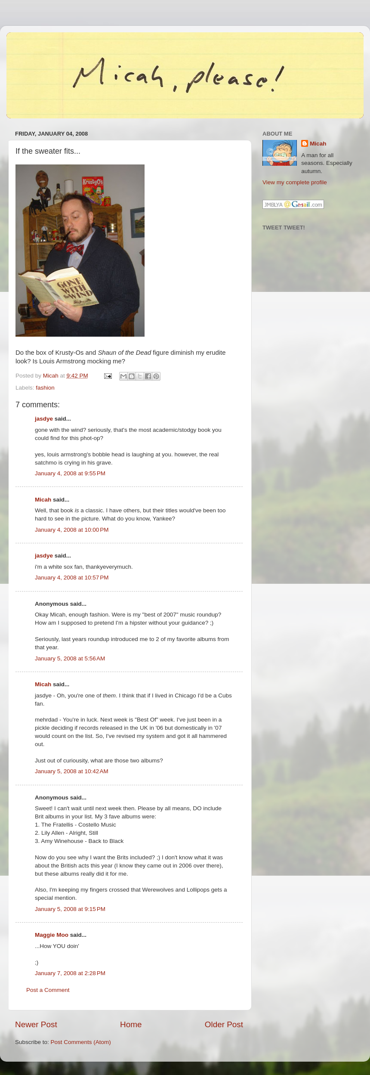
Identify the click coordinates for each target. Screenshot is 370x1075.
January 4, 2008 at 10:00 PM (72, 530)
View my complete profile (294, 182)
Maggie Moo (51, 935)
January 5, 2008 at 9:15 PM (70, 909)
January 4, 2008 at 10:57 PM (72, 577)
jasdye (44, 418)
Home (131, 1024)
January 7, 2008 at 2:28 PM (70, 973)
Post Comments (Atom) (81, 1042)
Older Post (224, 1024)
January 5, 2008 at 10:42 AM (71, 771)
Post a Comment (48, 990)
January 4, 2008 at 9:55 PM (70, 473)
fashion (45, 387)
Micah (43, 499)
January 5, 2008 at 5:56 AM (70, 658)
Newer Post (36, 1024)
